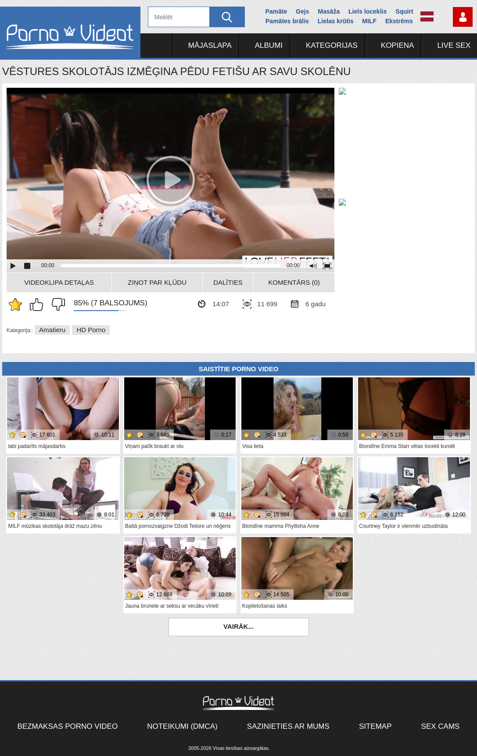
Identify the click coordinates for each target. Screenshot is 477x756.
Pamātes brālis (287, 21)
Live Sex (453, 45)
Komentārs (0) (294, 282)
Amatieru (52, 329)
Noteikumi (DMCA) (182, 726)
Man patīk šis (38, 304)
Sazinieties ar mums (288, 726)
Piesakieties (463, 17)
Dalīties (228, 282)
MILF (369, 21)
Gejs (302, 11)
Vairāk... (238, 626)
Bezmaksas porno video (68, 726)
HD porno (90, 329)
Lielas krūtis (336, 21)
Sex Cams (440, 726)
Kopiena (397, 45)
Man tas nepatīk (56, 304)
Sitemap (375, 726)
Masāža (329, 11)
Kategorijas (332, 45)
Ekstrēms (399, 21)
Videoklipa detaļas (59, 282)
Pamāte (276, 11)
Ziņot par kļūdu (157, 282)
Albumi (269, 45)
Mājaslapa (210, 45)
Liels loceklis (367, 11)
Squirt (404, 11)
